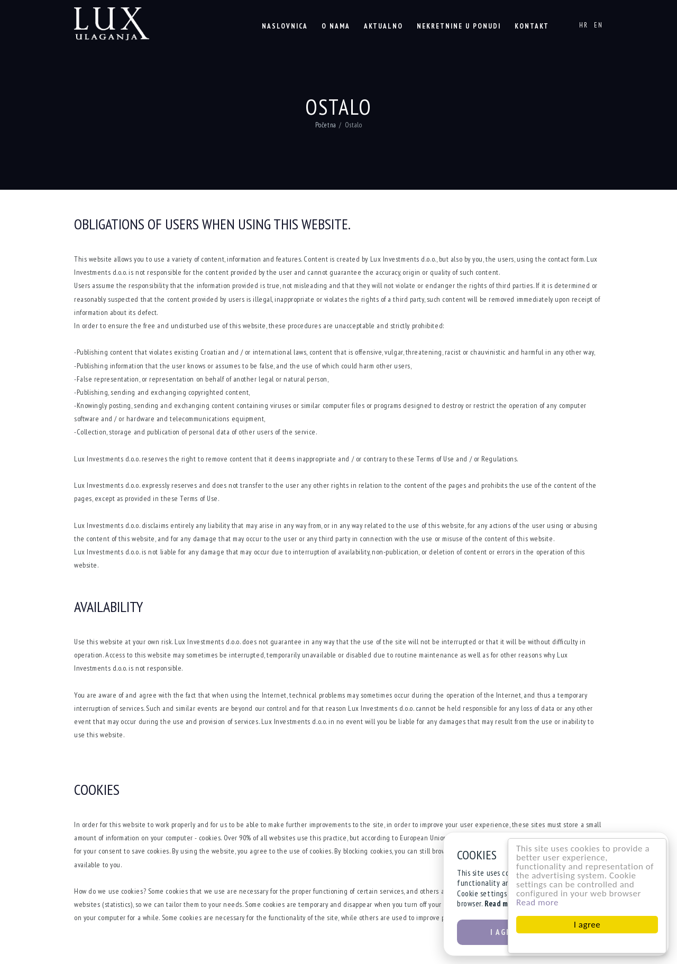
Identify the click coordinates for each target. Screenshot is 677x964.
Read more (539, 902)
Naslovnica (285, 26)
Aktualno (383, 26)
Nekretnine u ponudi (459, 26)
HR (583, 25)
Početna (325, 125)
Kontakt (532, 26)
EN (598, 25)
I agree (588, 924)
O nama (336, 26)
